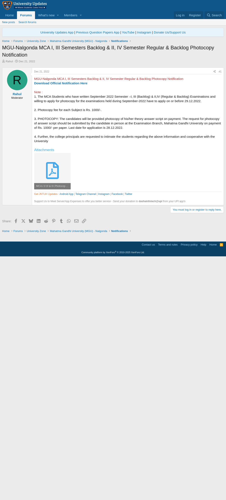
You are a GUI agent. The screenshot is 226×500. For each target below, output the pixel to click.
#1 (220, 130)
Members (70, 15)
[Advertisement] (113, 95)
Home (9, 15)
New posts (8, 22)
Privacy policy (189, 486)
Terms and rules (168, 486)
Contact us (148, 486)
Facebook (117, 314)
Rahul (9, 61)
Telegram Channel (85, 314)
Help (203, 486)
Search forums (27, 22)
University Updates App (56, 32)
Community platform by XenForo (113, 494)
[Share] (214, 131)
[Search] (214, 15)
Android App (66, 314)
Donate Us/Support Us (170, 32)
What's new (46, 15)
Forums (26, 15)
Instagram (144, 32)
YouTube (128, 32)
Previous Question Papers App (97, 32)
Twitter (128, 314)
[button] (58, 15)
